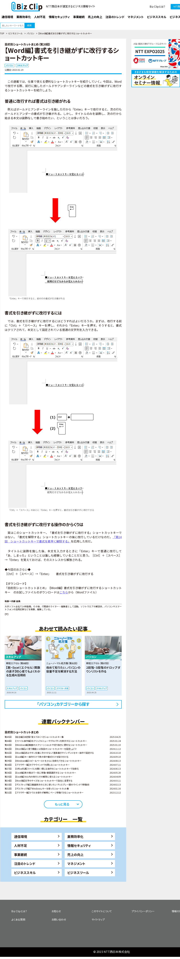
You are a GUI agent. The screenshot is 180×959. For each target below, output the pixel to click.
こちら (63, 592)
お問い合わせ (58, 919)
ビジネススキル (25, 872)
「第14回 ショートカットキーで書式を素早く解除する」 (63, 539)
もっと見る (62, 804)
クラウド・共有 (62, 688)
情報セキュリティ (79, 845)
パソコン (30, 33)
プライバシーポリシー (143, 911)
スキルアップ (22, 65)
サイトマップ (98, 919)
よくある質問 (18, 919)
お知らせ (56, 911)
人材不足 (20, 845)
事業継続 (20, 854)
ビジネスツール (15, 33)
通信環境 (20, 836)
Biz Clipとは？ (157, 6)
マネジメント (76, 863)
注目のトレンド (24, 863)
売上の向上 (75, 854)
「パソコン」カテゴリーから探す (63, 704)
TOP (2, 33)
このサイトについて (102, 911)
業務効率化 (75, 836)
